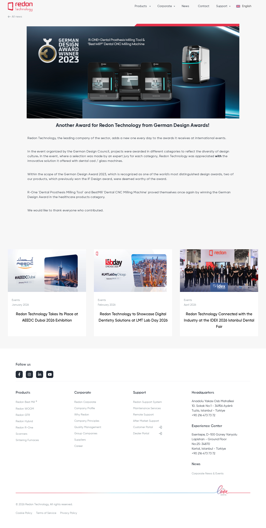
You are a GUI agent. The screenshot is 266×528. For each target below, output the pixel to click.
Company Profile (84, 408)
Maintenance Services (147, 408)
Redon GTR (23, 415)
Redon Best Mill (26, 402)
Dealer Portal (141, 433)
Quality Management (87, 427)
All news (17, 16)
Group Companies (85, 433)
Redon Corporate (85, 402)
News (185, 6)
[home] (20, 7)
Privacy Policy (68, 513)
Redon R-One (24, 427)
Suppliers (80, 439)
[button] (143, 6)
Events (16, 300)
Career (78, 446)
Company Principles (86, 421)
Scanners (21, 434)
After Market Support (146, 421)
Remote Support (143, 414)
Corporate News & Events (207, 473)
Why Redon (81, 414)
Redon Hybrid (24, 421)
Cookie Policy (24, 513)
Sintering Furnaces (27, 440)
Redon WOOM (25, 408)
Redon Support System (147, 402)
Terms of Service (46, 513)
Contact (203, 6)
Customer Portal (143, 427)
